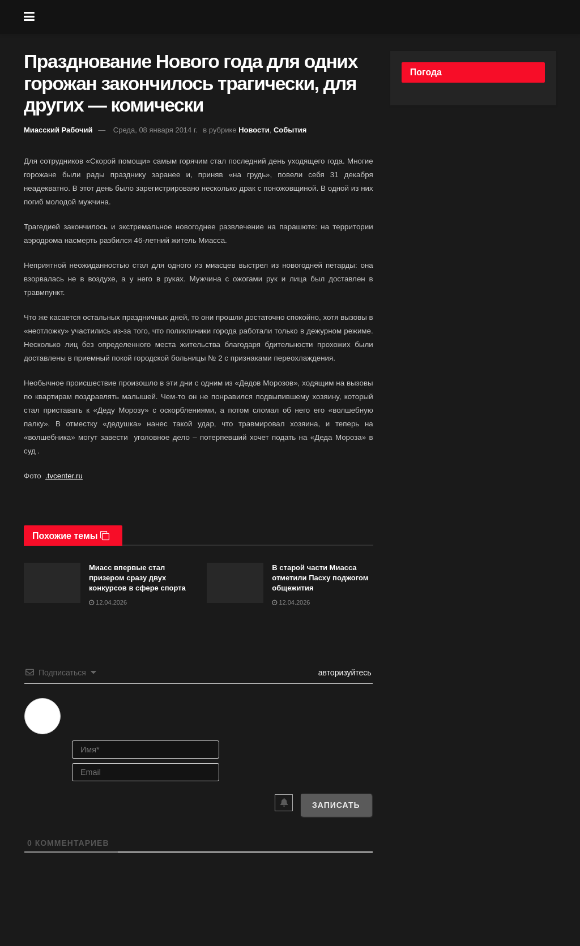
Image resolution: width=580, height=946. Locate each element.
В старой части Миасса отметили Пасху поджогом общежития (320, 577)
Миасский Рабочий (58, 130)
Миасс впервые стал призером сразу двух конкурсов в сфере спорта (137, 577)
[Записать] (336, 805)
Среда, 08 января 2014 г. (155, 130)
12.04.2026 (108, 602)
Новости (254, 130)
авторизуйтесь (344, 672)
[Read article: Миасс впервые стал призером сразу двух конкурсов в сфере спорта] (52, 583)
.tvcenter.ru (64, 476)
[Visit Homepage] (298, 17)
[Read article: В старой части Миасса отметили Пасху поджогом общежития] (235, 583)
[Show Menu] (29, 17)
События (290, 130)
